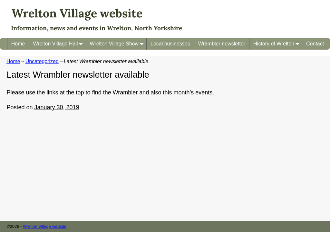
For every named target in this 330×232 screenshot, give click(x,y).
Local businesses (170, 43)
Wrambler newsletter (221, 43)
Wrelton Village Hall (59, 43)
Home (18, 43)
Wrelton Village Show (118, 43)
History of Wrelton (277, 43)
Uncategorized (42, 61)
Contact (315, 43)
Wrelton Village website (77, 13)
